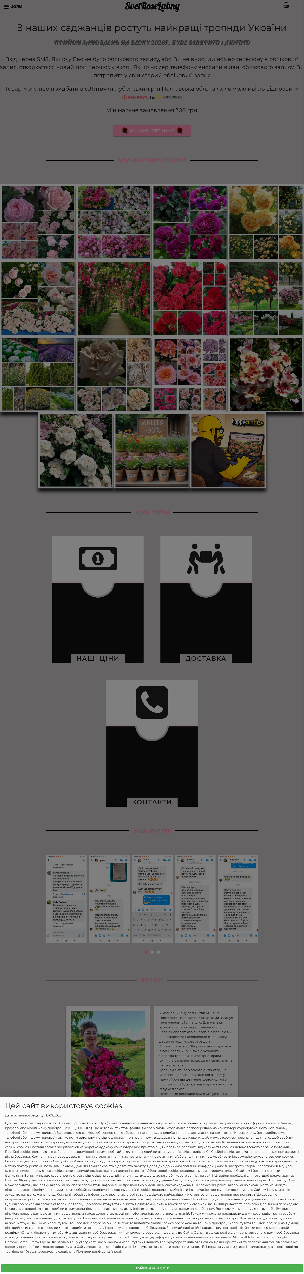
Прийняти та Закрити (152, 1268)
